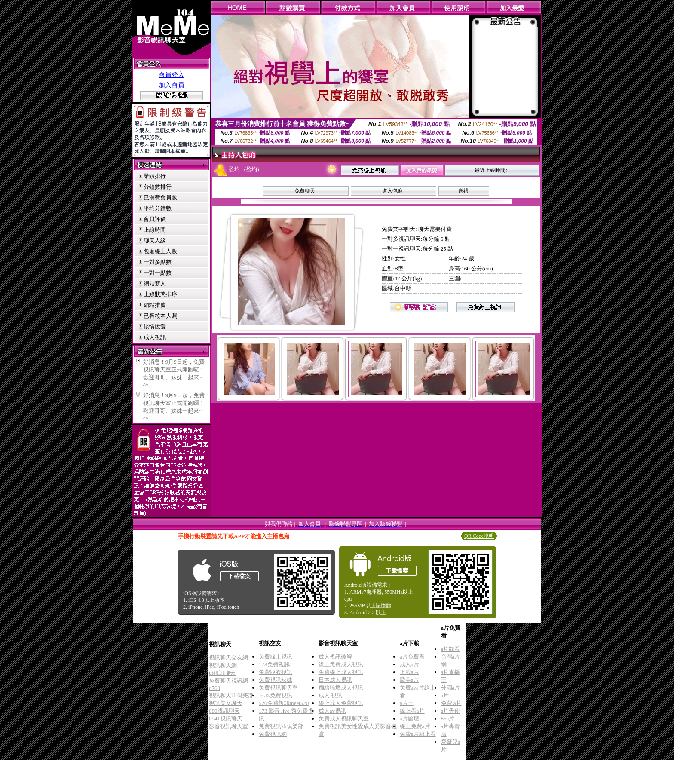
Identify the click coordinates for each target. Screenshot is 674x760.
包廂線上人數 (160, 251)
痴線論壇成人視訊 (341, 687)
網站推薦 (155, 305)
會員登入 (171, 74)
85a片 (448, 718)
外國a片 (450, 687)
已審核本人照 (160, 316)
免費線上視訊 (275, 656)
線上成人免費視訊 (341, 703)
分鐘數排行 (158, 187)
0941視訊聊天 (225, 718)
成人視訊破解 (335, 656)
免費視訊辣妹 (275, 680)
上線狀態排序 (160, 294)
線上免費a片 (415, 726)
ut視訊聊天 (222, 673)
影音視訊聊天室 (228, 726)
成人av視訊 (332, 711)
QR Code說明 (479, 536)
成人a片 (409, 664)
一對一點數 (158, 273)
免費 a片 (451, 703)
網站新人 (155, 283)
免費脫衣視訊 (275, 672)
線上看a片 (412, 711)
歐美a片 (409, 680)
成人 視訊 (330, 695)
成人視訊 (155, 337)
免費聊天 (304, 191)
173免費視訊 (274, 664)
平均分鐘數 (158, 208)
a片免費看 (412, 656)
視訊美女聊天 (225, 703)
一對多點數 (158, 262)
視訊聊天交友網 (228, 657)
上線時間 (155, 230)
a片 (445, 695)
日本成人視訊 (335, 680)
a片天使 (450, 711)
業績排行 (155, 176)
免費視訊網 (273, 734)
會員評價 (155, 219)
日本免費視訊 (275, 695)
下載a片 (409, 672)
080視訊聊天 (224, 711)
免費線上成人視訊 (341, 672)
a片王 (407, 703)
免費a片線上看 (418, 734)
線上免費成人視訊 (341, 664)
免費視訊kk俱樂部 (281, 726)
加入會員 (171, 85)
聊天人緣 (155, 240)
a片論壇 (409, 718)
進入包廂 (392, 191)
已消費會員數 (160, 197)
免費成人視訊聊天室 (344, 718)
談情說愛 (155, 326)
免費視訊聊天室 (278, 687)
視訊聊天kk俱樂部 (231, 695)
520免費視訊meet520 (284, 703)
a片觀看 (450, 649)
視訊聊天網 (223, 665)
